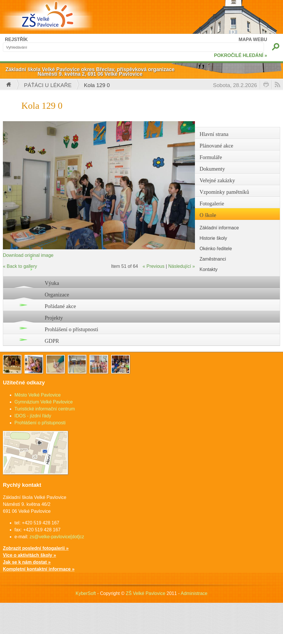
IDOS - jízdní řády (32, 415)
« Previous (154, 266)
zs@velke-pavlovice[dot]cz (56, 536)
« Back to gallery (20, 266)
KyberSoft (86, 593)
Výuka (52, 283)
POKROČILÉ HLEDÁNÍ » (240, 55)
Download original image (28, 255)
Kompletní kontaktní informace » (39, 569)
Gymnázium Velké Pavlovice (43, 401)
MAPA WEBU (253, 39)
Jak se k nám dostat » (27, 562)
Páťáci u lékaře (48, 85)
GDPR (52, 341)
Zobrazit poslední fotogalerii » (36, 548)
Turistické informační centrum (44, 408)
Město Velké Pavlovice (37, 394)
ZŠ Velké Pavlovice (145, 593)
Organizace (57, 295)
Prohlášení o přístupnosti (71, 329)
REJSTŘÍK (16, 39)
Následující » (181, 266)
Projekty (54, 318)
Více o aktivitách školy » (29, 555)
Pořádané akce (60, 306)
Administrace (194, 593)
